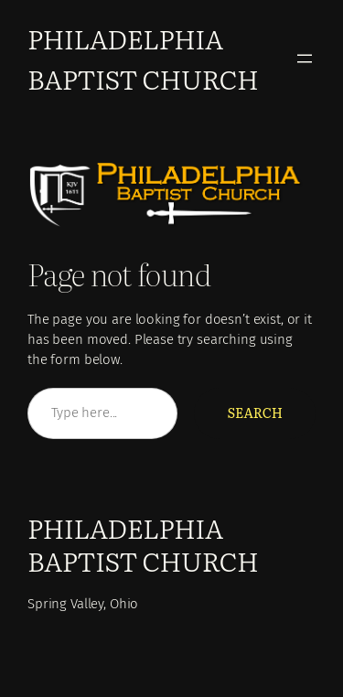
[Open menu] (305, 59)
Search (255, 412)
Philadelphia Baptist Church (142, 58)
